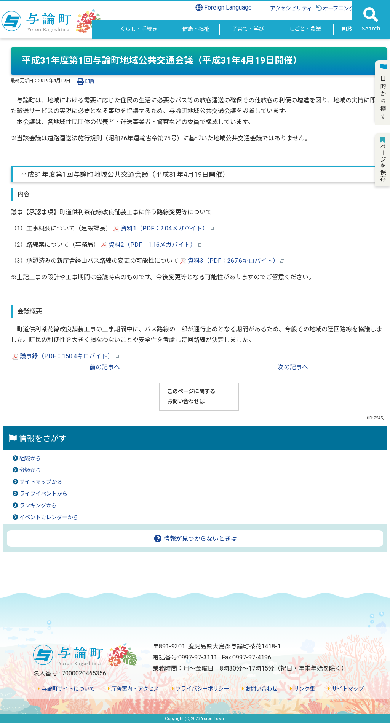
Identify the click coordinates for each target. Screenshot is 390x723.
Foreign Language (223, 7)
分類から (30, 470)
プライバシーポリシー (200, 689)
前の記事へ (105, 367)
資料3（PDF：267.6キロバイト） (232, 260)
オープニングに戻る (343, 8)
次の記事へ (293, 367)
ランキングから (38, 505)
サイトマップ (345, 689)
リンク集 (302, 689)
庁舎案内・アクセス (133, 689)
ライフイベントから (43, 494)
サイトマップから (40, 482)
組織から (30, 458)
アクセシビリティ (291, 8)
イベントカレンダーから (48, 517)
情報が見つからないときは (195, 538)
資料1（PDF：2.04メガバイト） (163, 228)
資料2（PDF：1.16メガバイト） (151, 244)
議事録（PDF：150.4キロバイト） (65, 356)
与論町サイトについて (66, 689)
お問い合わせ (259, 689)
